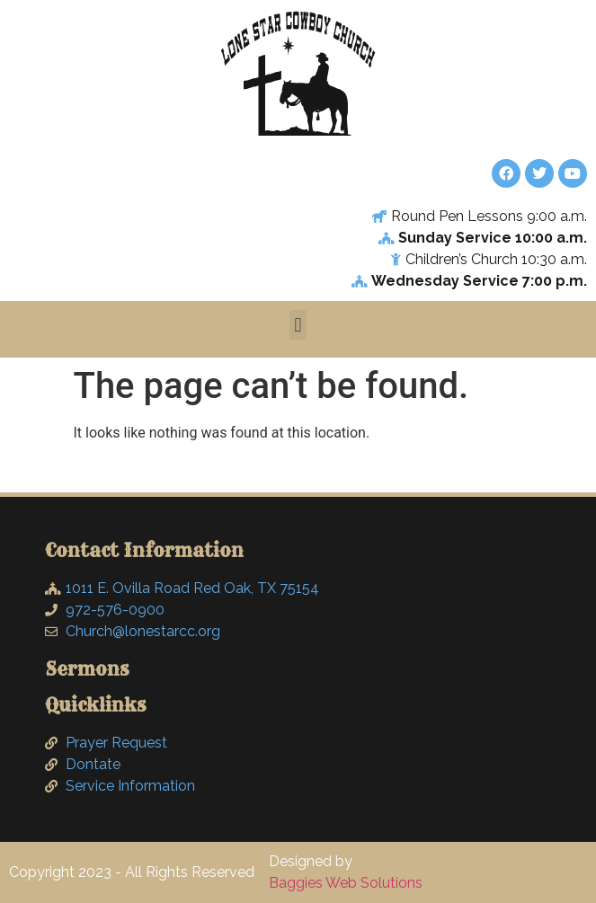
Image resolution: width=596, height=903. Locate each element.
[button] (298, 325)
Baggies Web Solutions (346, 882)
